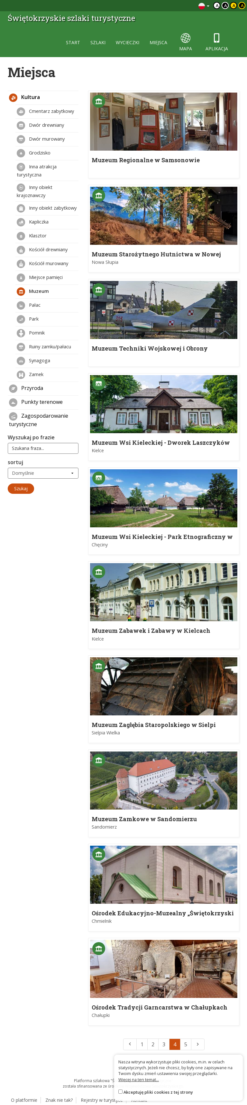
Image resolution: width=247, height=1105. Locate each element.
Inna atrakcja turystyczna (37, 170)
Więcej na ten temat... (138, 1079)
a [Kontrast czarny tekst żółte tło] (234, 5)
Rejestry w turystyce (102, 1100)
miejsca (158, 42)
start (73, 42)
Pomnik (31, 333)
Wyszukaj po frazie (31, 437)
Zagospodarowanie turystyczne (38, 420)
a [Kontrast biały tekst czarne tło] (225, 5)
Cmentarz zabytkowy (45, 111)
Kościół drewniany (42, 250)
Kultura (24, 98)
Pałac (29, 305)
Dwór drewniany (40, 125)
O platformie (24, 1100)
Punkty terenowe (36, 402)
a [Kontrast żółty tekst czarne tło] (242, 5)
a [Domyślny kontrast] (217, 5)
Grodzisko (33, 153)
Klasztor (32, 236)
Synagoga (33, 361)
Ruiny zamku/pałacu (44, 347)
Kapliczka (33, 222)
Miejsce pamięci (40, 278)
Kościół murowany (42, 264)
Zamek (30, 375)
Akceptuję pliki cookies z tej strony (158, 1092)
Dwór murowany (41, 139)
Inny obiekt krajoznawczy (34, 191)
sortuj (15, 462)
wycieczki (127, 42)
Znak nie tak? (59, 1100)
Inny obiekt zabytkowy (47, 208)
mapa (185, 42)
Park (28, 319)
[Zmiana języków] (204, 6)
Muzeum (33, 291)
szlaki (97, 42)
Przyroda (26, 388)
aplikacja (217, 42)
